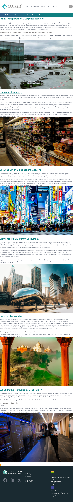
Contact (34, 15)
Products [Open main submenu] (8, 15)
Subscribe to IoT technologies (0, 465)
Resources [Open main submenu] (42, 15)
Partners (23, 15)
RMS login (43, 6)
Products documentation (32, 6)
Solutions (29, 473)
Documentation (31, 479)
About (29, 15)
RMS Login (29, 481)
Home (28, 472)
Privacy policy (30, 480)
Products (29, 475)
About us (29, 476)
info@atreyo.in (55, 485)
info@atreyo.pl (55, 497)
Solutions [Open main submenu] (16, 15)
